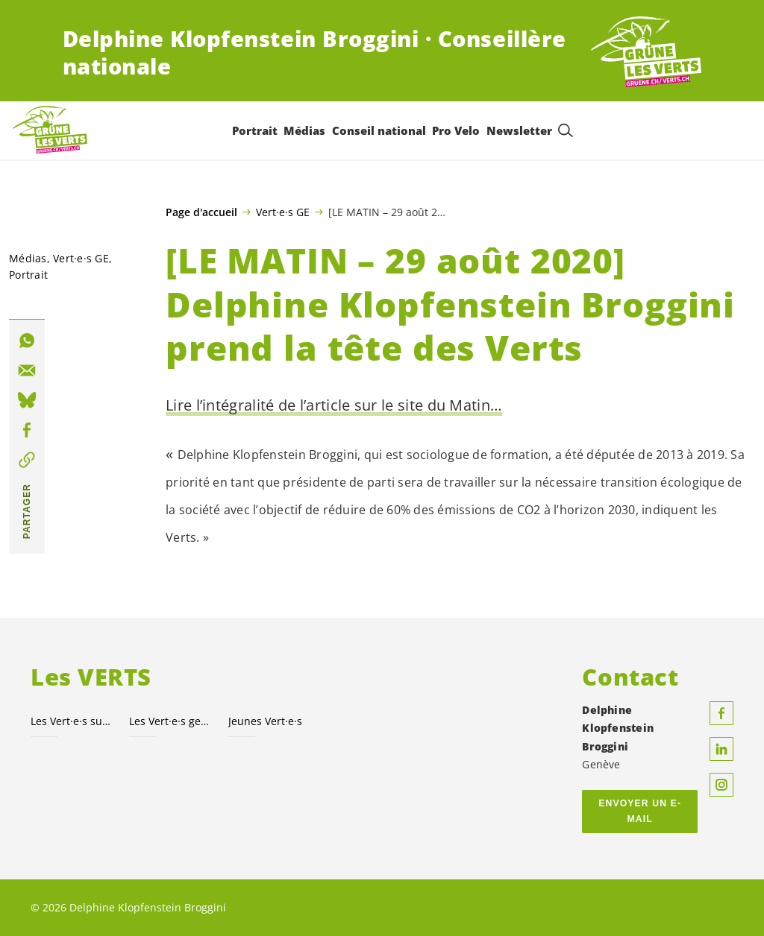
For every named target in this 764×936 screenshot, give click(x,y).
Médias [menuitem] (304, 130)
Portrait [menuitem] (254, 130)
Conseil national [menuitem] (378, 130)
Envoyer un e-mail (639, 810)
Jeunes (265, 721)
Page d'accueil (201, 212)
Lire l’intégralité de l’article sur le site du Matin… (334, 405)
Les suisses (71, 721)
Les (169, 721)
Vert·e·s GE (283, 212)
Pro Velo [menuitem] (456, 130)
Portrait (28, 275)
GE (81, 258)
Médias (28, 258)
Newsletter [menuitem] (518, 130)
